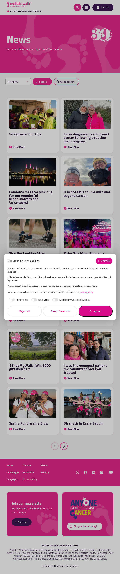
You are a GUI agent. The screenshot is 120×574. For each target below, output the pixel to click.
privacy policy (86, 291)
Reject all (24, 311)
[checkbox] (18, 300)
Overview (104, 260)
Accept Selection (60, 311)
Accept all (95, 311)
